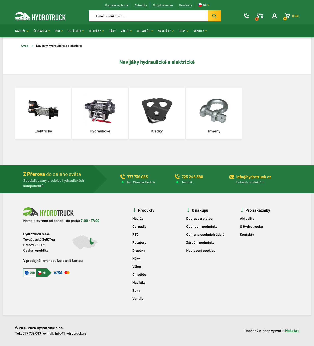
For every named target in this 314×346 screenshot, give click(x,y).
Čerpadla (41, 31)
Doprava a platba (116, 5)
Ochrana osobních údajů (205, 234)
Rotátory (76, 31)
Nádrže (21, 31)
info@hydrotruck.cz (70, 333)
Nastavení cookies (200, 250)
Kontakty (185, 5)
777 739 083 (32, 333)
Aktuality (140, 5)
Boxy (183, 31)
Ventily (200, 31)
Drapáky (96, 31)
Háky (112, 31)
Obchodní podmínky (201, 226)
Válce (126, 31)
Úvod (24, 45)
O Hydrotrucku (163, 5)
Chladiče (145, 31)
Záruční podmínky (200, 242)
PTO (59, 31)
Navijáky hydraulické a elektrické (59, 45)
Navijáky (166, 31)
